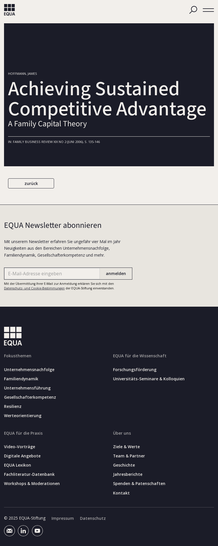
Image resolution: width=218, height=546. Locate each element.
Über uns (122, 433)
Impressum (62, 518)
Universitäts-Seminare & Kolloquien (149, 378)
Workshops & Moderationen (32, 483)
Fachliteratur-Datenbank (29, 474)
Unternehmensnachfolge (29, 369)
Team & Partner (129, 456)
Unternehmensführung (27, 388)
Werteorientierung (22, 415)
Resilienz (13, 406)
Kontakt (121, 492)
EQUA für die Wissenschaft (140, 355)
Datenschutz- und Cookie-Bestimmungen (34, 288)
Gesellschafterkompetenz (30, 397)
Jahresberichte (127, 474)
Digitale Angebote (22, 456)
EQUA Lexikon (17, 465)
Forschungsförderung (134, 369)
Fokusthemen (17, 355)
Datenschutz (93, 518)
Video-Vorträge (19, 446)
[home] (9, 10)
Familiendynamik (21, 378)
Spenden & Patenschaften (139, 483)
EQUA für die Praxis (23, 433)
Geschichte (124, 465)
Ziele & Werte (126, 446)
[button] (208, 10)
